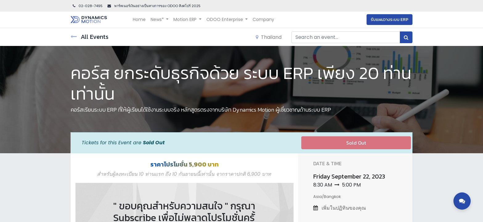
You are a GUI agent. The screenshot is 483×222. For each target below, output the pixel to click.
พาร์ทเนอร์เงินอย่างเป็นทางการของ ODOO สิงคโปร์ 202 (155, 5)
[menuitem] (139, 19)
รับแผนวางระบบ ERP (389, 19)
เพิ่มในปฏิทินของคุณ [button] (343, 208)
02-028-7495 (87, 5)
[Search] (406, 37)
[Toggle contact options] (462, 201)
